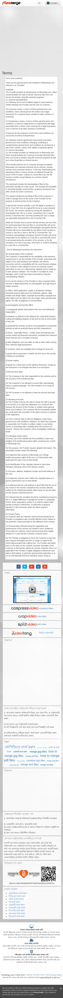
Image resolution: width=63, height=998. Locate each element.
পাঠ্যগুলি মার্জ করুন (17, 908)
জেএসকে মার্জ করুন (17, 913)
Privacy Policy (56, 975)
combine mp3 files (36, 760)
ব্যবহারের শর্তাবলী (32, 975)
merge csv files (46, 765)
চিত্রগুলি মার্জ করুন (17, 916)
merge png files (53, 761)
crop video (31, 616)
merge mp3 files (21, 761)
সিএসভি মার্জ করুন (17, 910)
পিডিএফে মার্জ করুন (42, 747)
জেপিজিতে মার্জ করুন (20, 747)
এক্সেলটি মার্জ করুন (20, 752)
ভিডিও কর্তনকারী (32, 633)
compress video (32, 608)
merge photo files (14, 765)
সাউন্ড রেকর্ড (44, 975)
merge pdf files (32, 756)
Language (53, 3)
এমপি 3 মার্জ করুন (16, 899)
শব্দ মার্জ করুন (14, 902)
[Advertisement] (30, 38)
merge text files (29, 764)
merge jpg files (38, 751)
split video (32, 624)
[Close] (61, 988)
